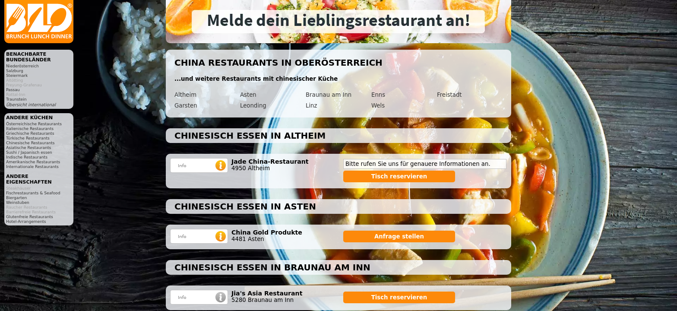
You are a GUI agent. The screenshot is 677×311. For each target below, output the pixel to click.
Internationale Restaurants (32, 166)
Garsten (185, 105)
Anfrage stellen (399, 236)
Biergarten (16, 197)
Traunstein (16, 99)
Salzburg (14, 70)
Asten (248, 95)
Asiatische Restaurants (28, 147)
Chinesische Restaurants (30, 142)
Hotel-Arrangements (26, 221)
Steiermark (17, 75)
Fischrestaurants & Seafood (33, 192)
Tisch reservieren (399, 176)
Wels (378, 105)
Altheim (185, 95)
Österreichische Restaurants (34, 123)
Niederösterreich (22, 65)
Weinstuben (17, 202)
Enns (378, 95)
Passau (13, 89)
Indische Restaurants (26, 157)
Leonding (253, 105)
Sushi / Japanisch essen (29, 152)
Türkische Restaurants (28, 138)
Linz (311, 105)
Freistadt (449, 95)
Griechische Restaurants (30, 133)
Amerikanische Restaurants (33, 161)
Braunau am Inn (328, 95)
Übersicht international (31, 104)
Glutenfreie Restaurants (29, 216)
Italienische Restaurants (30, 128)
